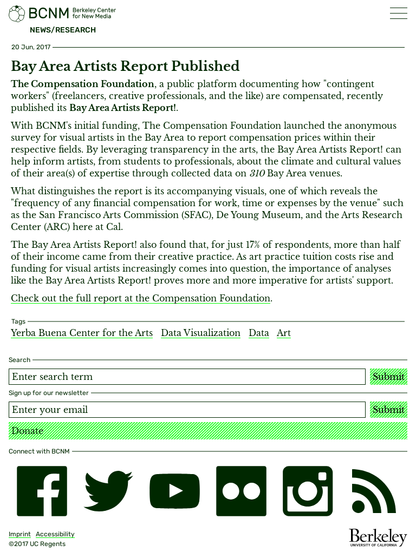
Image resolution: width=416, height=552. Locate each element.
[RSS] (374, 491)
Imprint (20, 534)
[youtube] (174, 491)
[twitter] (108, 491)
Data (259, 332)
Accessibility (55, 534)
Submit (389, 376)
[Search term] (187, 377)
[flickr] (241, 491)
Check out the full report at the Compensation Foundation (140, 298)
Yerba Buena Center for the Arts (82, 332)
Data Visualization (200, 332)
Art (284, 332)
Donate (27, 430)
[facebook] (42, 491)
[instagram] (308, 491)
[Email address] (187, 410)
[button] (398, 13)
